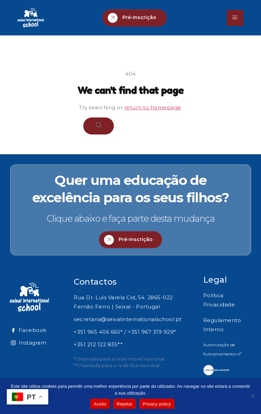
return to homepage (152, 107)
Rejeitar (125, 404)
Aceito (99, 404)
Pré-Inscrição (132, 18)
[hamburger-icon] (235, 18)
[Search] (98, 125)
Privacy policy (157, 404)
